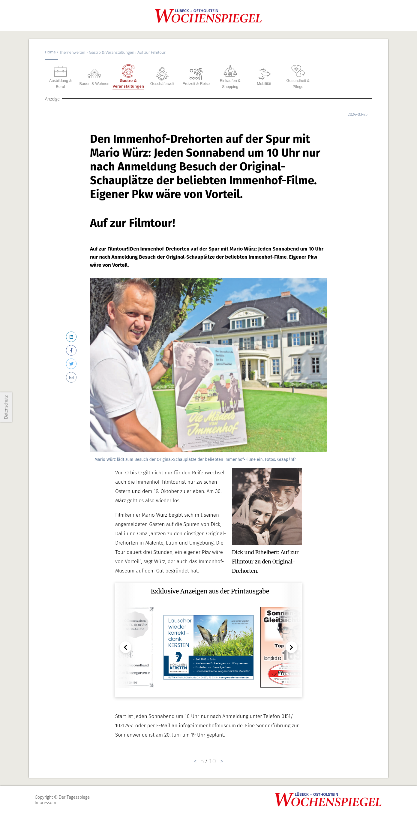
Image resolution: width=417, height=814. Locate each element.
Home (50, 52)
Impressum (45, 802)
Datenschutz (6, 407)
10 (212, 761)
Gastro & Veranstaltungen (112, 52)
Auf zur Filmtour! (151, 52)
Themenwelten (72, 52)
